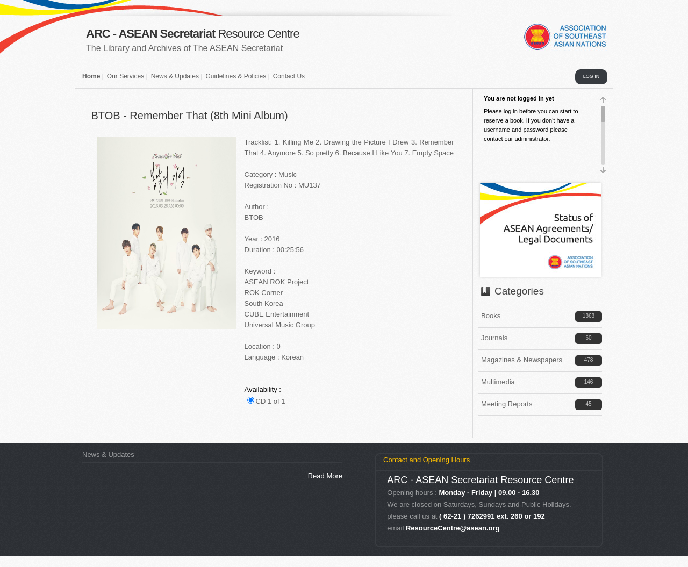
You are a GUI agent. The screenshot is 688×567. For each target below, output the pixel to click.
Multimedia (498, 382)
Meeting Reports (506, 404)
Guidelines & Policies (235, 76)
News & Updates (175, 76)
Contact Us (289, 76)
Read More (325, 476)
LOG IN (591, 76)
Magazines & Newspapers (521, 360)
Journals (494, 338)
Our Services (125, 76)
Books (490, 316)
